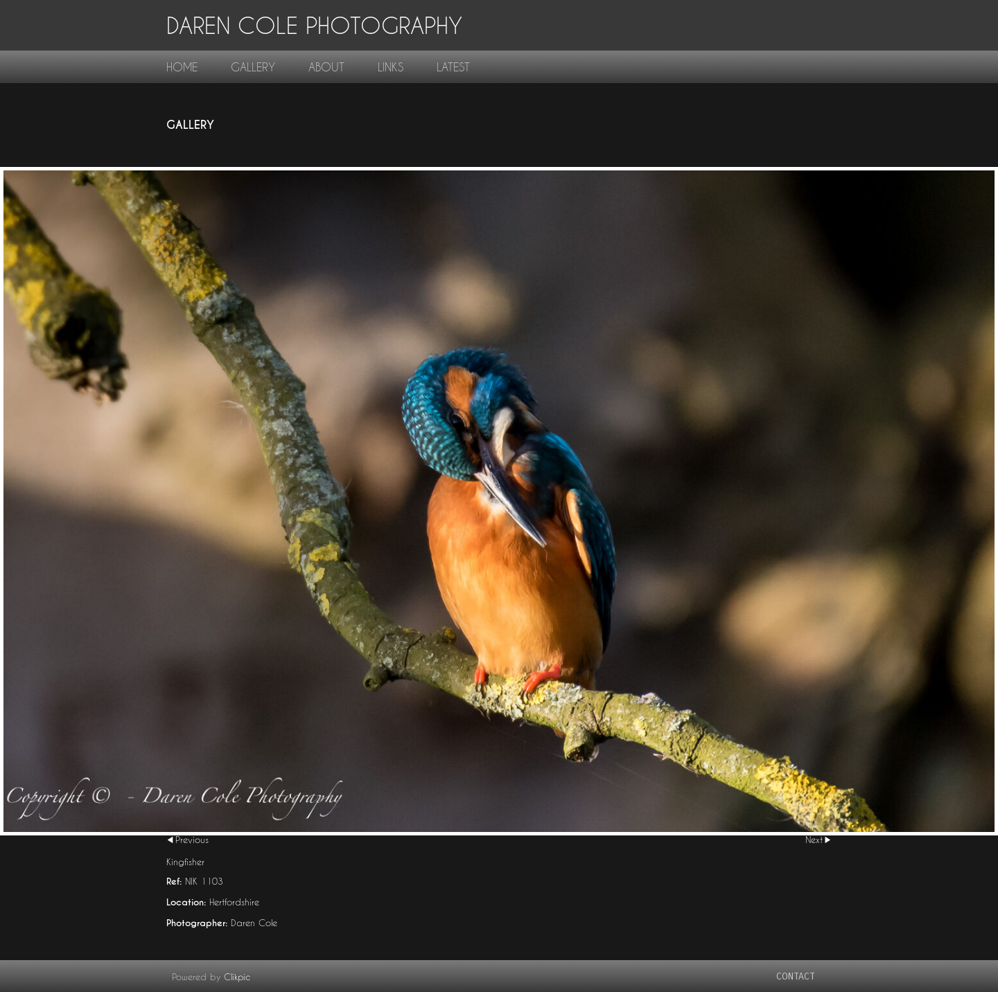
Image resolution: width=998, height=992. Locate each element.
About (326, 66)
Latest (453, 66)
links (390, 66)
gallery (253, 66)
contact (795, 976)
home (182, 66)
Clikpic (237, 976)
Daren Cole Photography (314, 25)
